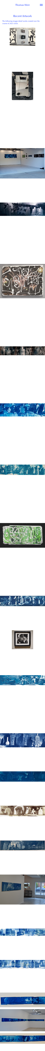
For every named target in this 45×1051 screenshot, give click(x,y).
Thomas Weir (22, 4)
